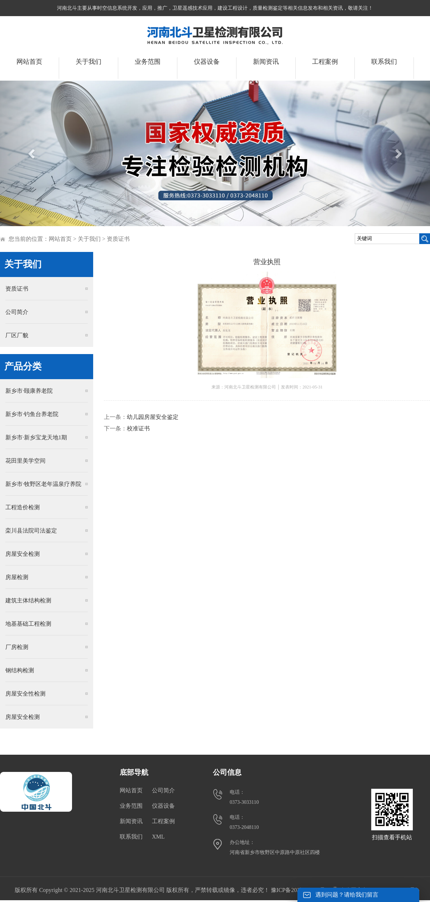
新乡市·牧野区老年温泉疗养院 (43, 484)
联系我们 (384, 61)
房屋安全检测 (22, 554)
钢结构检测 (19, 670)
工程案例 (325, 61)
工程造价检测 (22, 507)
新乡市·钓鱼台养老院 (31, 414)
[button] (32, 153)
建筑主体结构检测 (28, 600)
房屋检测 (16, 577)
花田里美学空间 (25, 461)
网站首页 (29, 61)
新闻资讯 (266, 61)
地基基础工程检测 (28, 624)
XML (158, 837)
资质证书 (118, 239)
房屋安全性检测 (25, 694)
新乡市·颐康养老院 (29, 391)
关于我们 (88, 61)
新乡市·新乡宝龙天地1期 (36, 437)
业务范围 (148, 61)
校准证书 (138, 428)
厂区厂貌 (16, 335)
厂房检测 (16, 647)
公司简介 (16, 312)
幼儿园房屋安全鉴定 (152, 417)
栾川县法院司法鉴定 (31, 531)
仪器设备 (207, 61)
